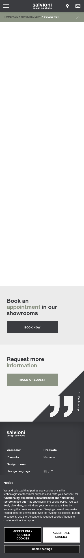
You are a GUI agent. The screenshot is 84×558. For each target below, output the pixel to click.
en (45, 471)
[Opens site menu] (6, 6)
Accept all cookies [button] (61, 534)
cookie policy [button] (59, 501)
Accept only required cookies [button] (22, 535)
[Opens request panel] (78, 6)
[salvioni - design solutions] (42, 6)
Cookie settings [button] (42, 549)
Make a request (32, 379)
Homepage (11, 16)
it (52, 471)
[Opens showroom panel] (67, 6)
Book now (32, 327)
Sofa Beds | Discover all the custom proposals (42, 229)
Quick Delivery (31, 16)
